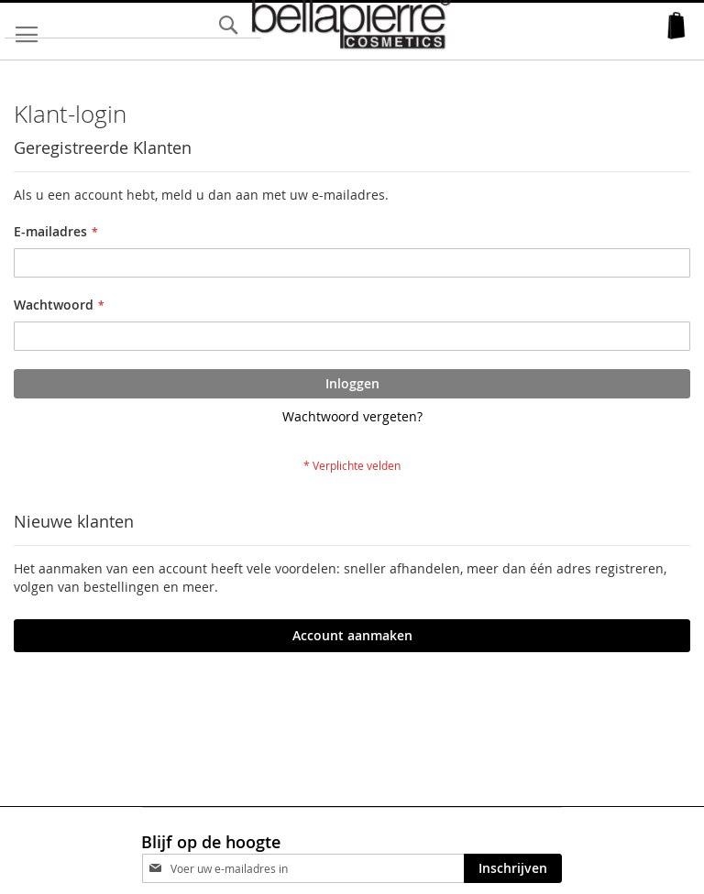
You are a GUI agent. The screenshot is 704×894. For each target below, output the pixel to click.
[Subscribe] (513, 868)
